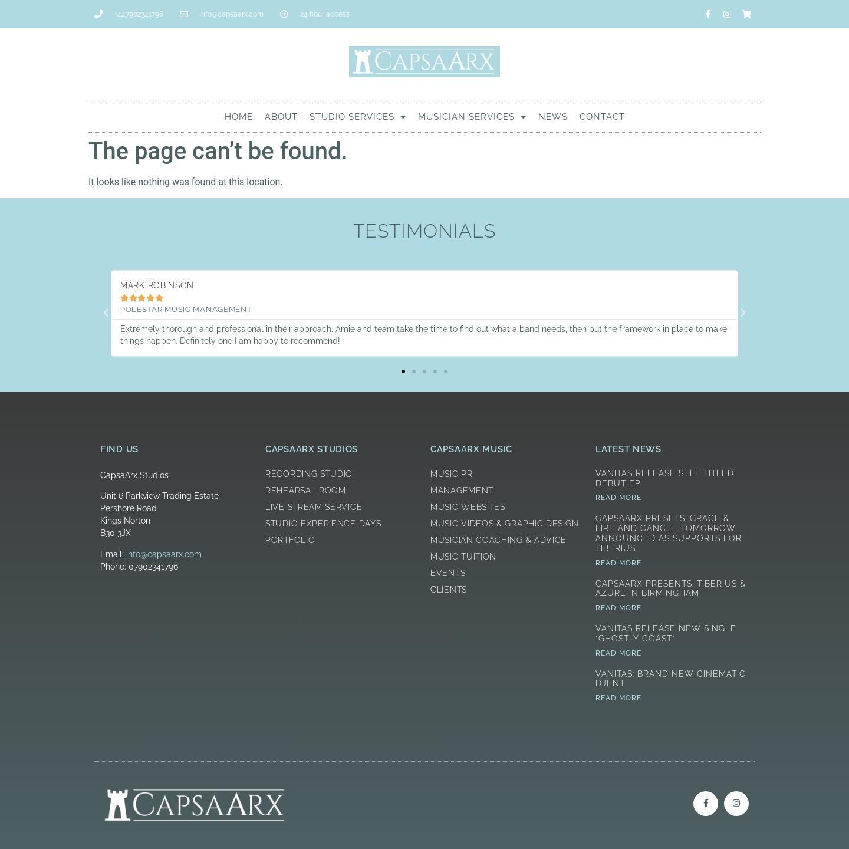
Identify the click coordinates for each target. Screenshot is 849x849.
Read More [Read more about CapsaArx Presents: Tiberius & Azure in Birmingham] (618, 608)
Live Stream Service (313, 507)
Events (447, 573)
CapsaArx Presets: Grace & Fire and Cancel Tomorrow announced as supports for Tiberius (668, 533)
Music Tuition (463, 556)
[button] (106, 313)
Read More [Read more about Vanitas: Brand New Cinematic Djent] (618, 698)
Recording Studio (309, 474)
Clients (448, 589)
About (281, 116)
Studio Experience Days (323, 523)
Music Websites (467, 507)
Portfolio (290, 540)
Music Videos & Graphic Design (504, 523)
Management (461, 490)
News (553, 116)
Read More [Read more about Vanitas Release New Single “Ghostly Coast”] (618, 653)
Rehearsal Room (305, 490)
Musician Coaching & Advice (498, 540)
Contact (602, 116)
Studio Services (358, 117)
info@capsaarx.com (164, 554)
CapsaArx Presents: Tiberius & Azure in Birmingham (670, 588)
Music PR (451, 474)
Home (239, 116)
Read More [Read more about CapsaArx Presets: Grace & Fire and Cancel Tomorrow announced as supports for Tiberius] (618, 563)
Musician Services (472, 117)
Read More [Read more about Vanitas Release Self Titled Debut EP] (618, 497)
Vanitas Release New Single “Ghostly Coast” (665, 633)
